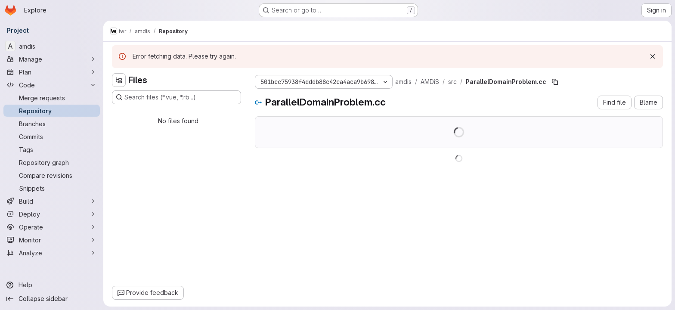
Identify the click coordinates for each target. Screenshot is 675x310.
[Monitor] (51, 240)
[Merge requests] (51, 98)
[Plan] (51, 72)
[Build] (51, 201)
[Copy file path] (555, 82)
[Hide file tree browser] (119, 80)
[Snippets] (51, 188)
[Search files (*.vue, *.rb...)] (176, 97)
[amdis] (51, 46)
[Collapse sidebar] (51, 299)
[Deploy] (51, 214)
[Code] (51, 85)
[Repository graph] (51, 162)
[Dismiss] (652, 56)
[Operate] (51, 227)
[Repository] (51, 111)
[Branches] (51, 124)
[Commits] (51, 136)
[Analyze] (51, 253)
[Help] (51, 285)
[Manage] (51, 59)
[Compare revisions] (51, 175)
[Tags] (51, 149)
